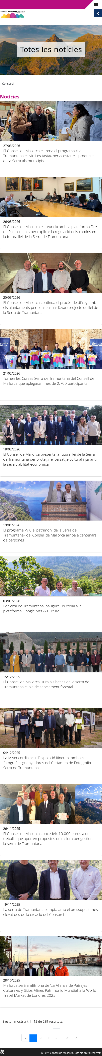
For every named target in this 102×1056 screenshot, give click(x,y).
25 (69, 1037)
